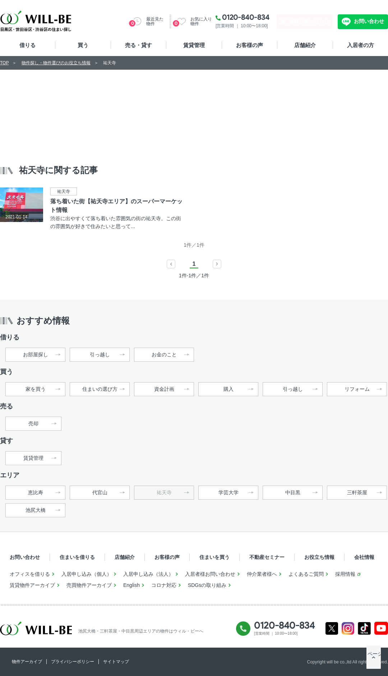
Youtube (381, 628)
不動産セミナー (267, 557)
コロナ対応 (163, 585)
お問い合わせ (368, 21)
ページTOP (373, 661)
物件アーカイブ (27, 661)
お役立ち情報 (319, 557)
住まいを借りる (77, 557)
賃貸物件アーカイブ (32, 585)
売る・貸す (138, 45)
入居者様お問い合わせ (210, 574)
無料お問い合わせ (309, 21)
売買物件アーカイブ (89, 585)
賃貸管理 (194, 45)
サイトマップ (116, 661)
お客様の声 (249, 45)
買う (83, 45)
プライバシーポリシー (72, 661)
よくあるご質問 (306, 574)
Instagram (348, 628)
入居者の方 (360, 45)
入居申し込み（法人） (148, 574)
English (131, 585)
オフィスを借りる (30, 574)
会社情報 (364, 557)
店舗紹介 (305, 45)
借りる (27, 45)
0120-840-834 (245, 17)
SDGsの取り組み (207, 585)
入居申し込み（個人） (86, 574)
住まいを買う (214, 557)
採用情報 (345, 574)
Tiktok (364, 628)
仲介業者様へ (262, 574)
